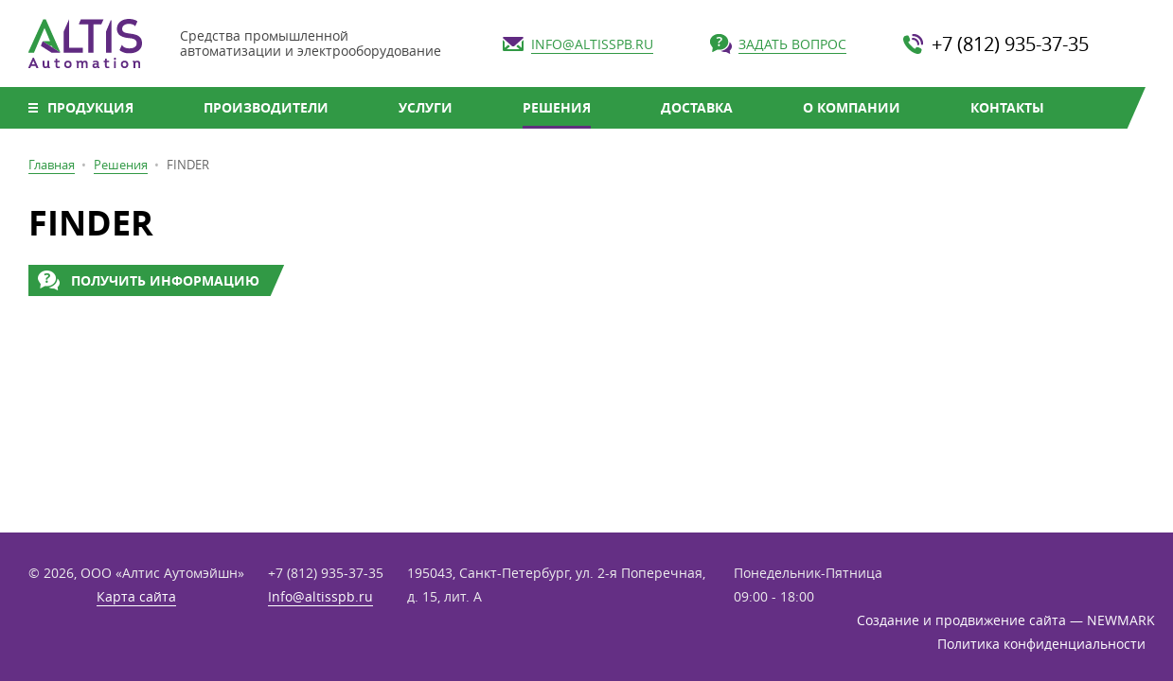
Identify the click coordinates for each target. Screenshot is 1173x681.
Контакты (1007, 107)
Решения (557, 107)
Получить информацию (165, 280)
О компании (851, 107)
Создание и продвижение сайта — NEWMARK (1001, 620)
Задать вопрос (792, 44)
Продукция (90, 107)
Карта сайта (136, 596)
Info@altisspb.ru (592, 44)
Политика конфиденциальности (1041, 644)
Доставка (697, 107)
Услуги (426, 107)
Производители (266, 107)
